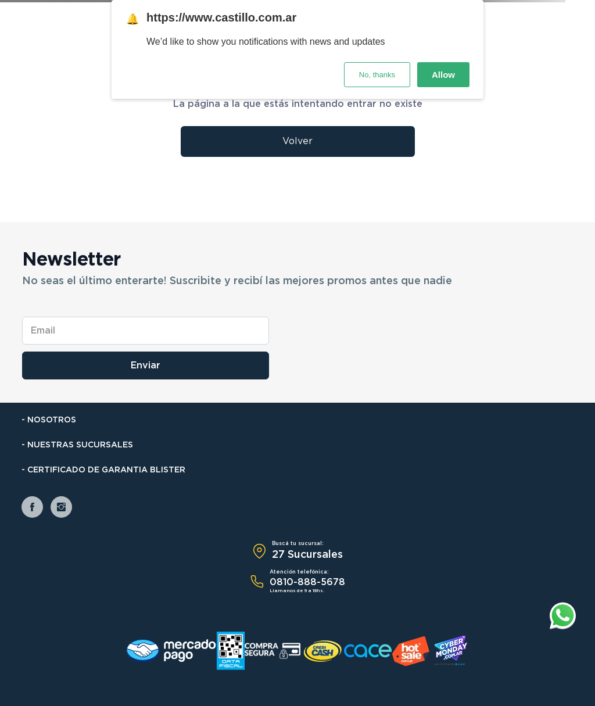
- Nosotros (48, 420)
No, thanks (377, 74)
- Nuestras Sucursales (77, 445)
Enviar (145, 365)
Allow (443, 75)
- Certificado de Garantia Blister (103, 470)
